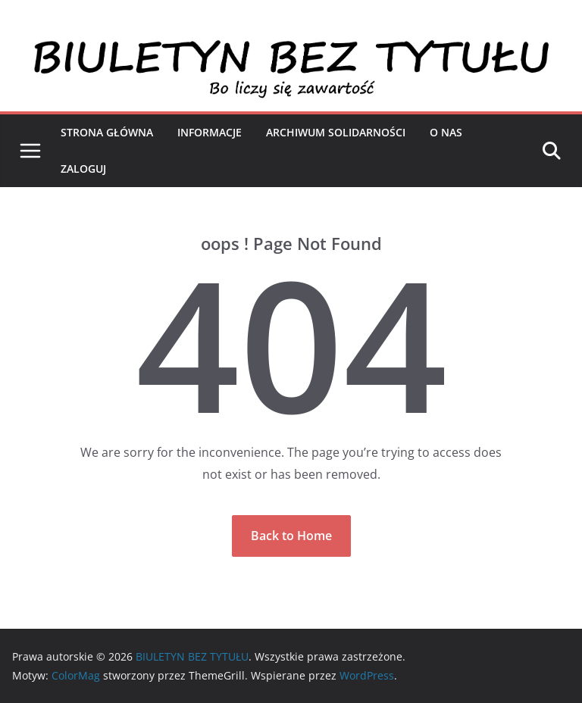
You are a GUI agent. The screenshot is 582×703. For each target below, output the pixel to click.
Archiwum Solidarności (335, 132)
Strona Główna (107, 132)
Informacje (209, 132)
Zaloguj (83, 168)
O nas (446, 132)
